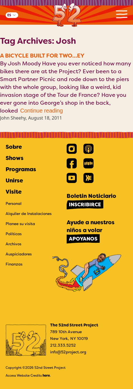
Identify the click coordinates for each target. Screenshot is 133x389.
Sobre (14, 146)
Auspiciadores (19, 254)
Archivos (13, 243)
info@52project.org (68, 351)
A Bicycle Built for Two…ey (42, 55)
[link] (72, 149)
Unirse (14, 180)
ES (9, 15)
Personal (14, 203)
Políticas (14, 233)
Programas (21, 169)
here (46, 375)
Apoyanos (83, 238)
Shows (15, 158)
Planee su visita (20, 223)
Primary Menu (121, 14)
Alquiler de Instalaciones (29, 213)
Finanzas (14, 264)
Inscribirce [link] (85, 204)
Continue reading (41, 110)
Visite (14, 191)
